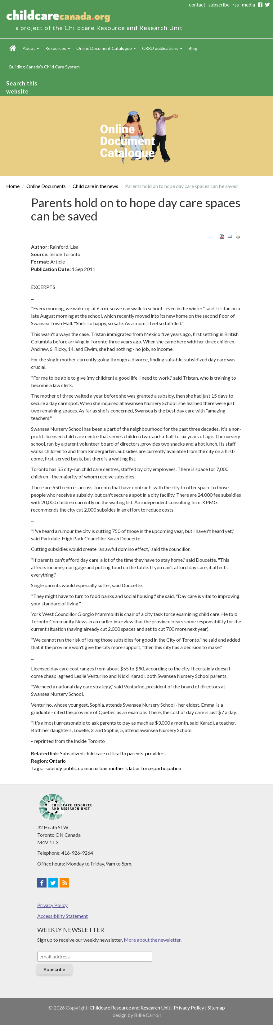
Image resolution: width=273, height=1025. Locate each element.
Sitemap (216, 1007)
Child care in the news (95, 186)
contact (197, 4)
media (248, 4)
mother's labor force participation (145, 768)
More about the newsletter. (152, 940)
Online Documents (46, 186)
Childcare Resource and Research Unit (130, 1007)
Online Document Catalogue (106, 48)
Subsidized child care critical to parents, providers (113, 753)
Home (13, 48)
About (31, 48)
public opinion (79, 768)
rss (236, 4)
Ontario (57, 761)
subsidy (54, 768)
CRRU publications (162, 48)
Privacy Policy (52, 905)
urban (101, 768)
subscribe (219, 4)
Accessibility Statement (62, 916)
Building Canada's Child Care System (44, 66)
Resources (57, 48)
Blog (193, 48)
